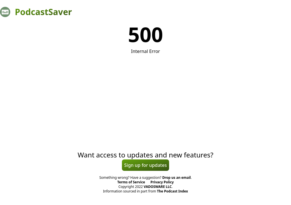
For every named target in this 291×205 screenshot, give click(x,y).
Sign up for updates (145, 165)
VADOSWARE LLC (158, 186)
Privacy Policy (162, 182)
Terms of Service (131, 182)
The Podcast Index (172, 191)
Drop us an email (176, 177)
